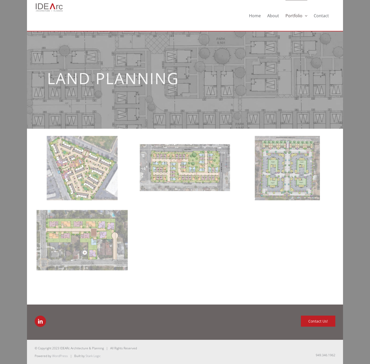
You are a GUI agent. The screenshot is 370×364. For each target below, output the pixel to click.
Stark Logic (93, 356)
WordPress (60, 356)
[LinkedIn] (40, 321)
